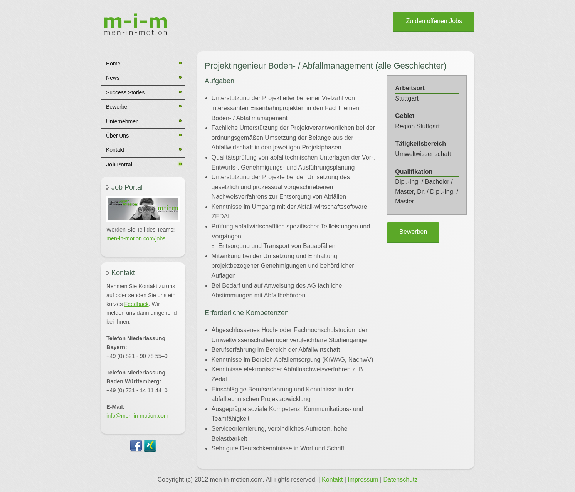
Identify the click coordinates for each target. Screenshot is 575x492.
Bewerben (413, 231)
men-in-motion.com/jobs (136, 238)
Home (113, 63)
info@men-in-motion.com (137, 416)
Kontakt (115, 150)
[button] (143, 209)
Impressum (363, 479)
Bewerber (117, 107)
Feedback (136, 304)
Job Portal (119, 164)
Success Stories (125, 92)
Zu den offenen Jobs (434, 21)
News (112, 78)
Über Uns (117, 136)
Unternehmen (122, 121)
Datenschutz (400, 479)
